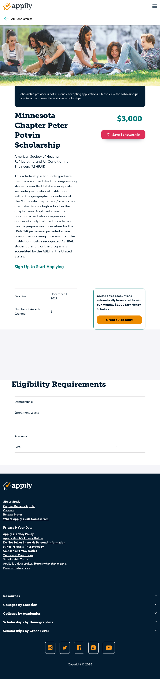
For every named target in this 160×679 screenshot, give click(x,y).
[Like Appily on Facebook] (79, 648)
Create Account (119, 320)
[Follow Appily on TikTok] (93, 648)
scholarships (129, 94)
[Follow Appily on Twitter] (65, 648)
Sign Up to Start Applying (39, 266)
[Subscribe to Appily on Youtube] (109, 648)
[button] (109, 134)
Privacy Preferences (16, 568)
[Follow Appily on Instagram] (50, 648)
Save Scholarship (123, 135)
